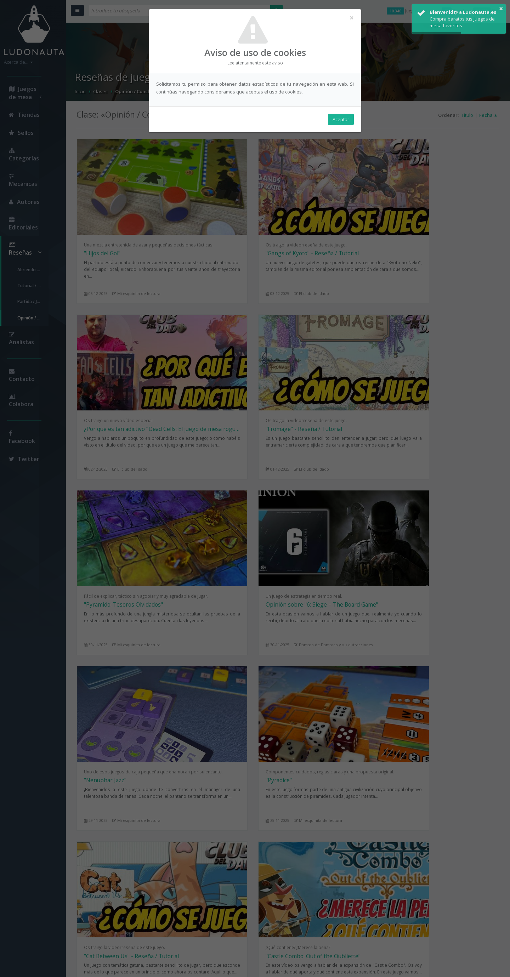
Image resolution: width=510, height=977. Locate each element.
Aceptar (341, 121)
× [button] (501, 7)
